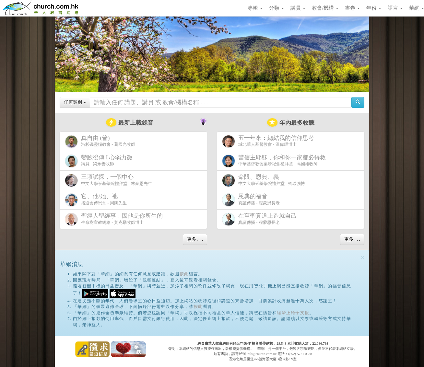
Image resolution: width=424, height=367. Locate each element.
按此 (184, 273)
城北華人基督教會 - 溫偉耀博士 (269, 141)
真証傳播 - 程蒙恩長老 (251, 199)
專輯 (255, 8)
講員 (297, 8)
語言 (395, 8)
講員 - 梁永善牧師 (100, 160)
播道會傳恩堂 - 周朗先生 (96, 199)
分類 (276, 8)
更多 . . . (195, 239)
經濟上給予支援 (293, 312)
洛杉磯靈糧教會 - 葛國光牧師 (100, 141)
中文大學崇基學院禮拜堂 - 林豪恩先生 (108, 180)
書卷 (352, 8)
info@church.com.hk (261, 354)
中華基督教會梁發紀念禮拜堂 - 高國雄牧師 (275, 160)
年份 (373, 8)
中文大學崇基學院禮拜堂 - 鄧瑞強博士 (265, 180)
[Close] (362, 257)
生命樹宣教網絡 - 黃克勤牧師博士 (115, 219)
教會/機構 (325, 8)
